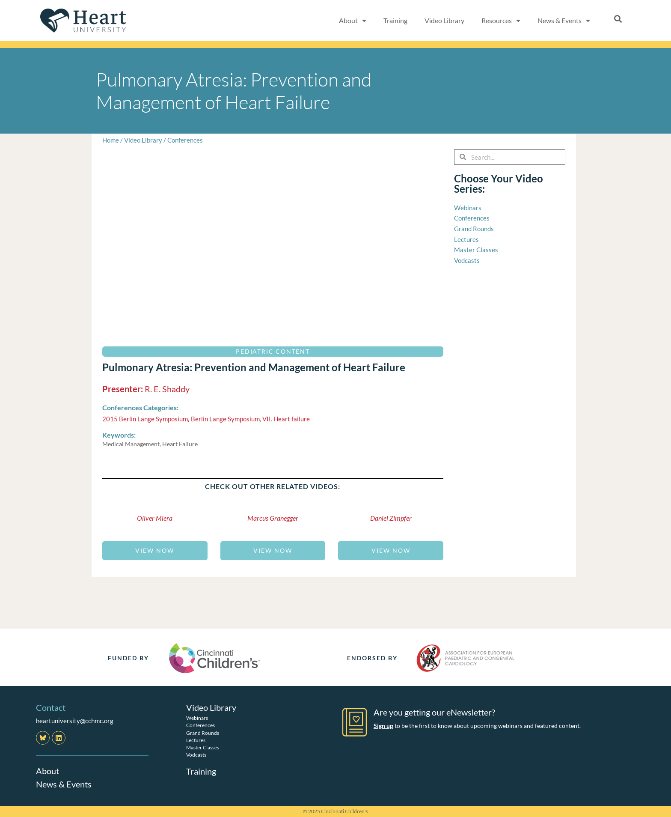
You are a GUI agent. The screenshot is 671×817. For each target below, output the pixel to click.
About (47, 771)
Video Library (444, 20)
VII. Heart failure (286, 419)
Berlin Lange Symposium (225, 419)
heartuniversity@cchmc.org (74, 721)
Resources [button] (500, 20)
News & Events (64, 783)
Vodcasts (196, 754)
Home (110, 140)
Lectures (195, 739)
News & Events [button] (563, 20)
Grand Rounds (202, 732)
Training (395, 20)
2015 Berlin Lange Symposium (145, 419)
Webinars (197, 717)
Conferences (185, 140)
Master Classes (202, 747)
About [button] (352, 20)
